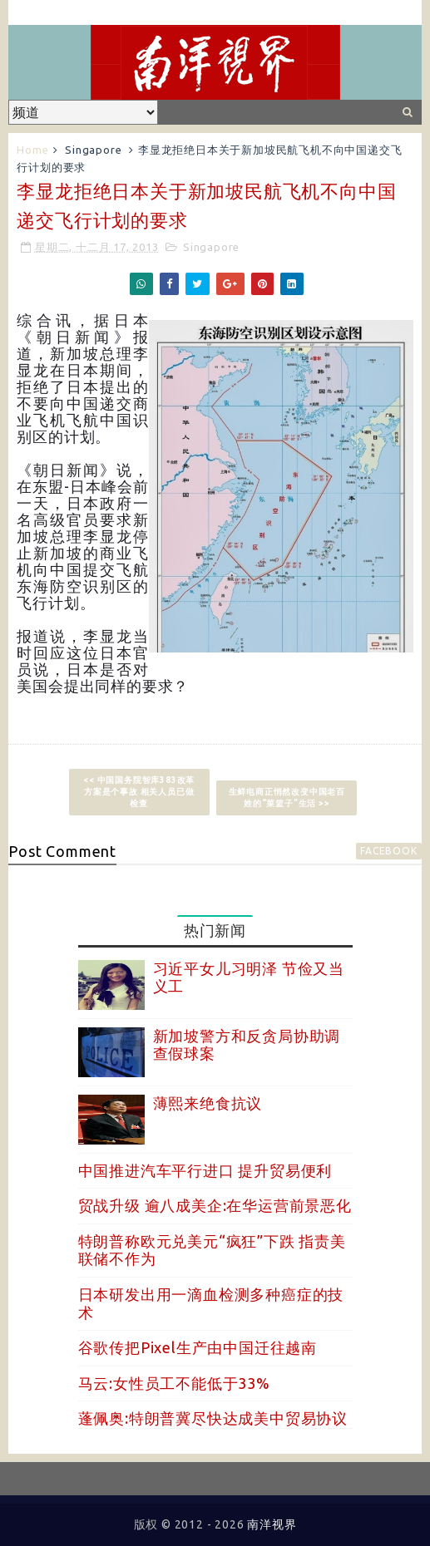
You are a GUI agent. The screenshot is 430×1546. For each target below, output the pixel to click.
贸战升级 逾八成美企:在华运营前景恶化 (215, 1205)
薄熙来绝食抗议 (208, 1103)
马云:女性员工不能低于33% (174, 1383)
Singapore (93, 149)
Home (32, 149)
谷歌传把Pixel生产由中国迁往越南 (197, 1347)
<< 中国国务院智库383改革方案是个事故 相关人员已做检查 (139, 791)
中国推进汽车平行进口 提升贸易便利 (205, 1170)
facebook (388, 850)
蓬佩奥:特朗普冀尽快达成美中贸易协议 (213, 1418)
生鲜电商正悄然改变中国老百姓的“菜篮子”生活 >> (287, 797)
